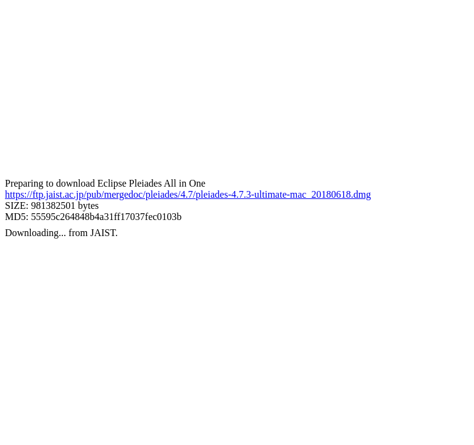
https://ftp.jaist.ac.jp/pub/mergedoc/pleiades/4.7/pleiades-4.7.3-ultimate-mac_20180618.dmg (188, 194)
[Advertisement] (237, 91)
